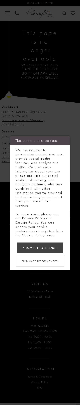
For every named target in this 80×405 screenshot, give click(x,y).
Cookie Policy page (38, 234)
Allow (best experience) (40, 247)
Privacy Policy (33, 217)
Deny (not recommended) (40, 261)
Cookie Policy (26, 222)
